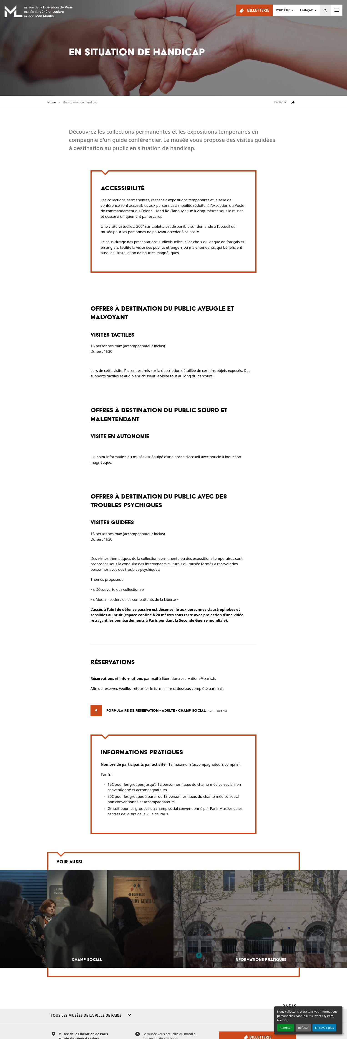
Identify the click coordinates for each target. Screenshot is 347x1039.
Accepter (286, 1028)
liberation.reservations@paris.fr (188, 678)
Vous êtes (283, 10)
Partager (284, 102)
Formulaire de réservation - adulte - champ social (159, 710)
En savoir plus (324, 1028)
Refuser (303, 1028)
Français (306, 10)
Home (51, 102)
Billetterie (254, 10)
